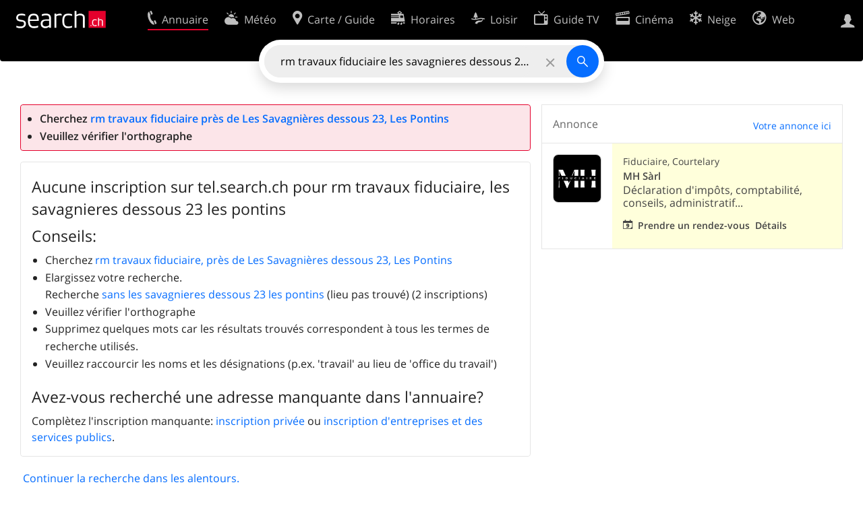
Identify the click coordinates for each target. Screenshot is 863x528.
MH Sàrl (642, 176)
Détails (771, 225)
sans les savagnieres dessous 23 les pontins (213, 294)
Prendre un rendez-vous (694, 225)
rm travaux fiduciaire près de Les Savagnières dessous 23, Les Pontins (269, 118)
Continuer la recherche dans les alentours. (131, 478)
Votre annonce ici (792, 125)
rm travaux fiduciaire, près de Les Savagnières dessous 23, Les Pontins (273, 260)
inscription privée (260, 421)
